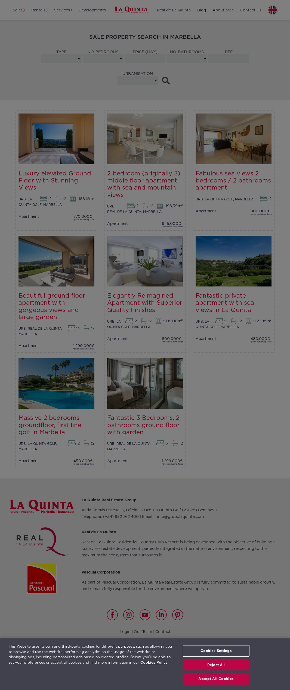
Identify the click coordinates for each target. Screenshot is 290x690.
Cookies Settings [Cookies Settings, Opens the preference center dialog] (216, 651)
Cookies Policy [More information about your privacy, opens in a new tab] (154, 662)
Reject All (216, 665)
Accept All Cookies (215, 679)
